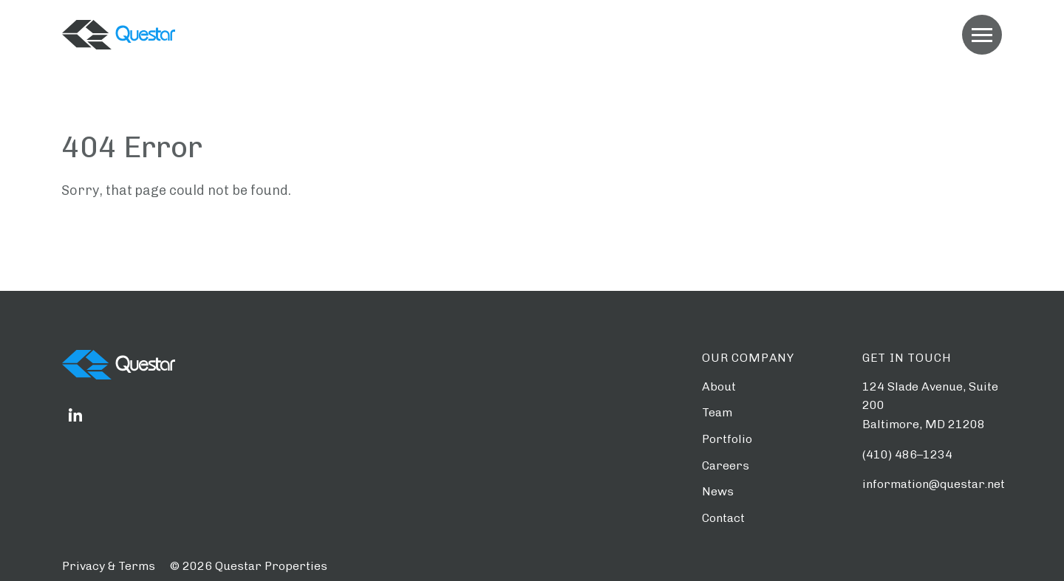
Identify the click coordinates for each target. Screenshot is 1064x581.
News (718, 491)
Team (717, 412)
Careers (725, 465)
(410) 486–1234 (907, 454)
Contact (723, 518)
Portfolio (727, 439)
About (719, 386)
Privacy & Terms (108, 566)
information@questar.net (933, 484)
